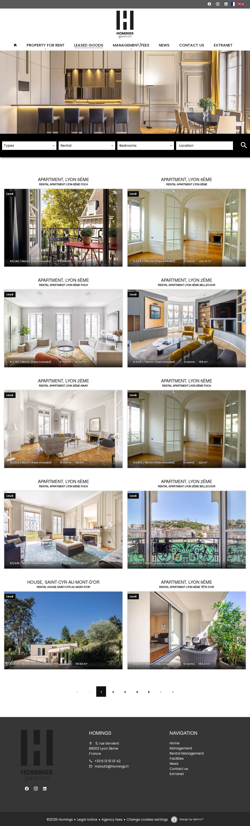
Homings (100, 732)
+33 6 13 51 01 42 (108, 760)
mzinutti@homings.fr (112, 765)
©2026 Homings (60, 818)
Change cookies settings (147, 818)
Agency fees (112, 818)
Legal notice (87, 818)
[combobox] (29, 144)
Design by (191, 818)
